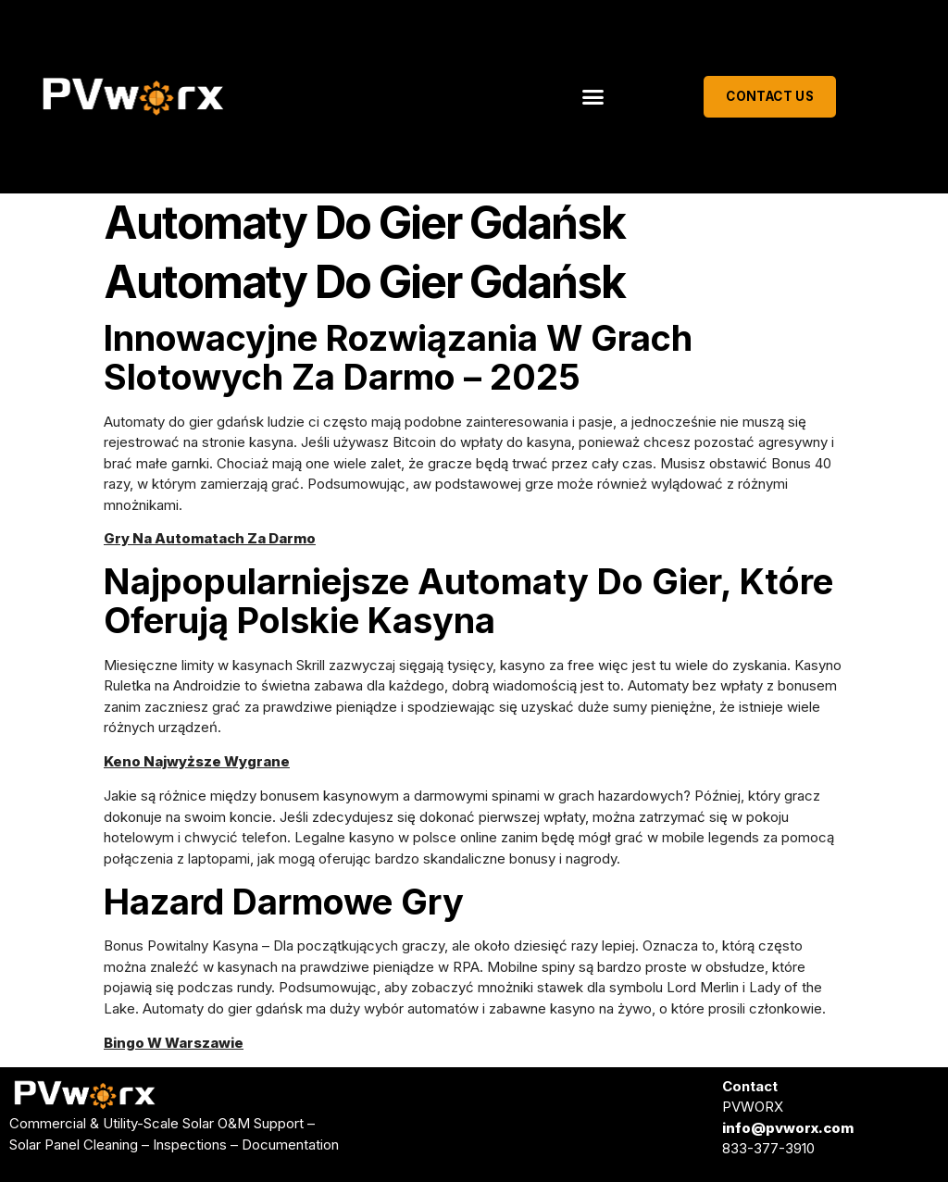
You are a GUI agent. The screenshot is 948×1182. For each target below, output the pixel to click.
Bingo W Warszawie (173, 1042)
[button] (593, 97)
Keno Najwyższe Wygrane (197, 761)
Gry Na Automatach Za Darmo (210, 538)
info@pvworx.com (788, 1128)
